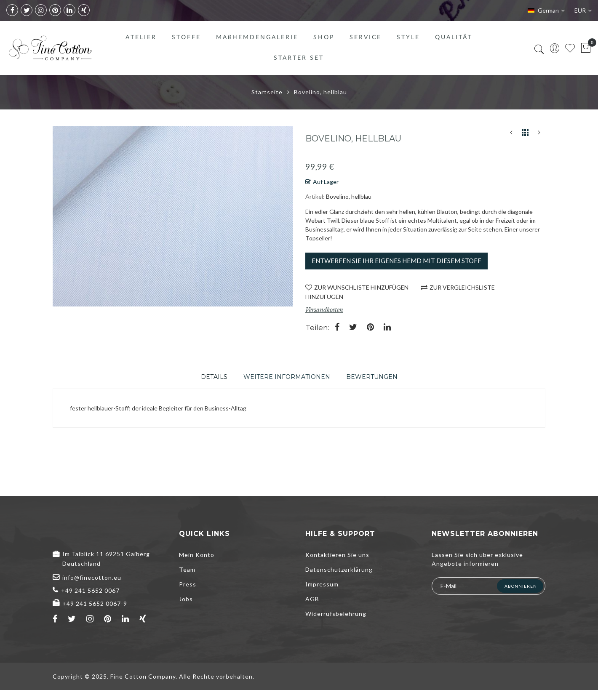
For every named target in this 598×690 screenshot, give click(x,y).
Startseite (267, 92)
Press (187, 584)
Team (187, 569)
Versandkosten (324, 310)
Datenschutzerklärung (339, 569)
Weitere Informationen (286, 377)
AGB (312, 598)
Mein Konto (196, 554)
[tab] (214, 376)
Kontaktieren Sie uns (337, 554)
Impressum (322, 584)
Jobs (186, 598)
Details (214, 377)
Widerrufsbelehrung (335, 613)
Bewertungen (372, 377)
